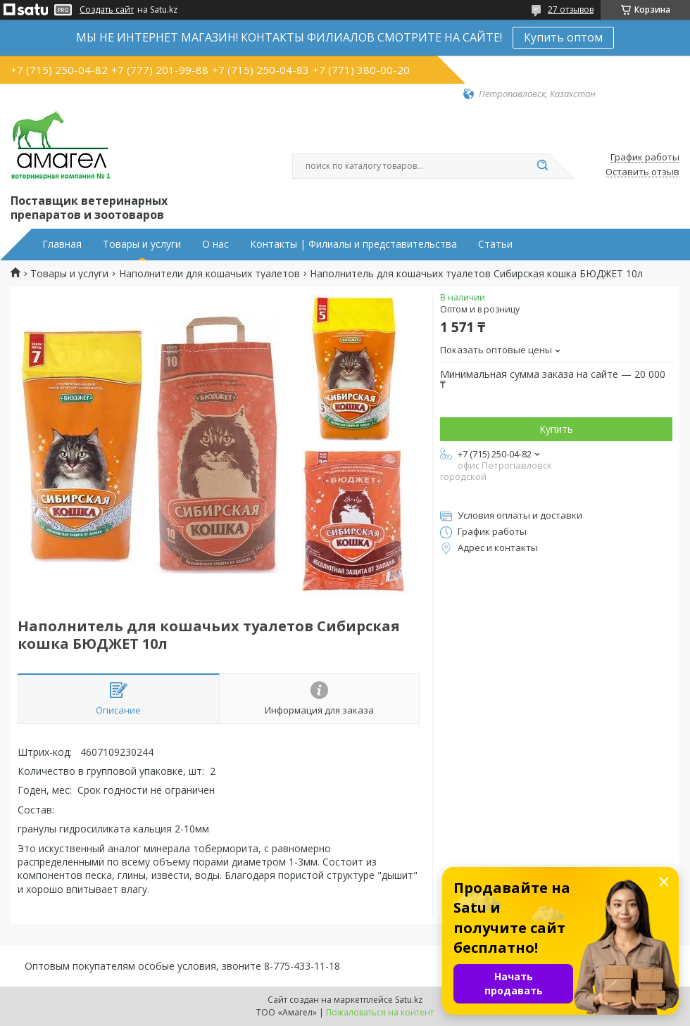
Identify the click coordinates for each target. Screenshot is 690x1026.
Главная (62, 244)
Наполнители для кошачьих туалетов (209, 273)
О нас (215, 244)
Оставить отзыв (642, 172)
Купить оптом (563, 37)
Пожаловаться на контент (380, 1012)
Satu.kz (408, 1000)
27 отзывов (571, 9)
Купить (556, 429)
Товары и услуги (142, 244)
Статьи (495, 244)
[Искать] (542, 166)
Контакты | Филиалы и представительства (353, 244)
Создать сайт (107, 10)
